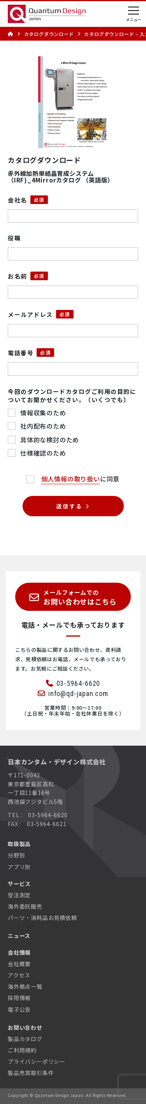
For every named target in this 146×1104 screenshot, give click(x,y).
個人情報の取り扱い (70, 478)
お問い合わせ (25, 1027)
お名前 (17, 276)
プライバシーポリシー (36, 1061)
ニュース (19, 935)
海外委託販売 (25, 906)
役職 (14, 238)
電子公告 (19, 1009)
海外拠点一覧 (25, 986)
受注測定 (19, 895)
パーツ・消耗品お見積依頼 (42, 917)
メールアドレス (30, 314)
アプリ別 (19, 867)
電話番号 (20, 353)
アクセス (19, 975)
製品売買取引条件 (31, 1073)
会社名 (17, 200)
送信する (69, 506)
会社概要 (19, 964)
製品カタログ (25, 1039)
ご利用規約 (22, 1050)
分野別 (16, 855)
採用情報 (19, 998)
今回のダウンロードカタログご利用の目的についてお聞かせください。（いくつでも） (72, 395)
